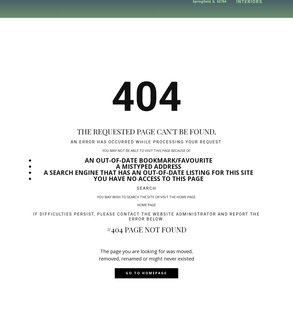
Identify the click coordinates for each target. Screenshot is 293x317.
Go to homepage (146, 273)
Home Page (146, 205)
